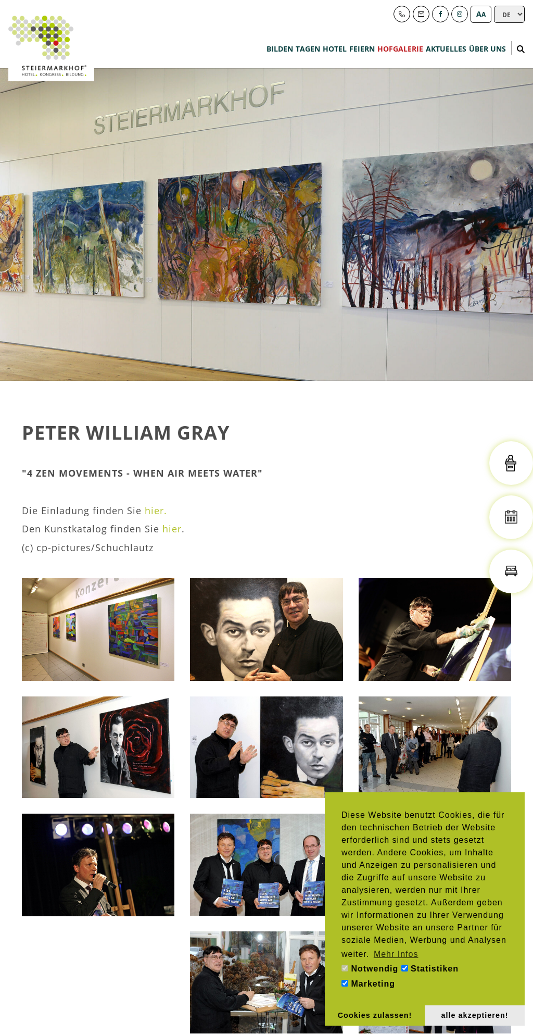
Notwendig (369, 968)
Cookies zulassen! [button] (375, 1015)
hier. (156, 510)
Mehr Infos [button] (396, 954)
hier (172, 528)
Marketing (368, 983)
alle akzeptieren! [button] (475, 1015)
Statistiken (430, 968)
